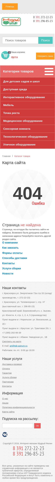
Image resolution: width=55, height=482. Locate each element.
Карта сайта (8, 411)
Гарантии (7, 373)
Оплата (6, 368)
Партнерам (8, 381)
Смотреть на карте (11, 341)
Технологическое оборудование (25, 136)
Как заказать (10, 247)
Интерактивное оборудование (24, 97)
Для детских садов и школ (21, 81)
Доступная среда (15, 89)
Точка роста (11, 113)
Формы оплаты (12, 253)
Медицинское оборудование (23, 120)
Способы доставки (14, 258)
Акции (5, 403)
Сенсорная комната (16, 128)
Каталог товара (22, 156)
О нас (5, 398)
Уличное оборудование (19, 144)
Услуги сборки (11, 268)
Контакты (8, 263)
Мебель (8, 105)
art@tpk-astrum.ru (18, 346)
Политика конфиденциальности (18, 407)
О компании (10, 242)
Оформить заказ (45, 56)
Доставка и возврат (12, 364)
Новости (7, 273)
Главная (6, 156)
